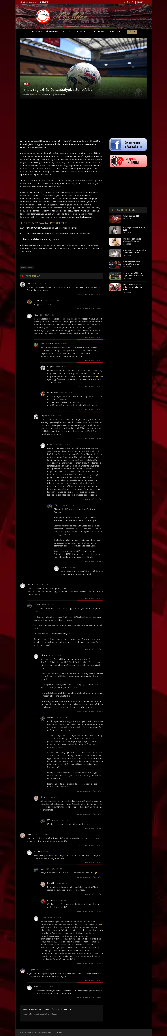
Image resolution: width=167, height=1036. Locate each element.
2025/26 (67, 32)
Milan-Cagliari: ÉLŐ (131, 216)
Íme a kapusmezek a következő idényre (132, 240)
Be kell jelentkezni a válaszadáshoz (90, 294)
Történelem (98, 32)
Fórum (132, 32)
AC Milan (81, 32)
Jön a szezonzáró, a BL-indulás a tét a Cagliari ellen (133, 287)
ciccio (43, 917)
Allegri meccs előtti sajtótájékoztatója (131, 263)
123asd (57, 505)
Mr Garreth (52, 900)
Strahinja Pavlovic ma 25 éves (134, 228)
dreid (36, 987)
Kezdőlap (37, 32)
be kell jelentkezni (49, 1014)
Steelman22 (39, 301)
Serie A (27, 84)
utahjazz (31, 970)
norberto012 (35, 95)
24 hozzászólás (60, 95)
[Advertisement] (61, 121)
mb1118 (64, 567)
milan (23, 268)
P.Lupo (37, 315)
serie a (30, 268)
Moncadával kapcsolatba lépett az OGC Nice (134, 251)
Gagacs (30, 283)
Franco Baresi (46, 344)
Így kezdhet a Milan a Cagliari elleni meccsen (133, 274)
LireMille (44, 797)
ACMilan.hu (115, 32)
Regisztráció (142, 2)
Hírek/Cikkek (52, 32)
